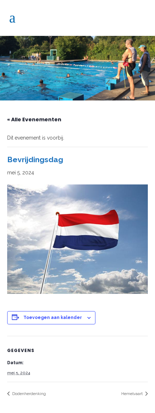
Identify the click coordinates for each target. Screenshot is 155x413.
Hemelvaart (132, 393)
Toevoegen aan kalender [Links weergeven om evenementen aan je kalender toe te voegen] (52, 317)
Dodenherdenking (28, 393)
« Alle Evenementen (34, 119)
